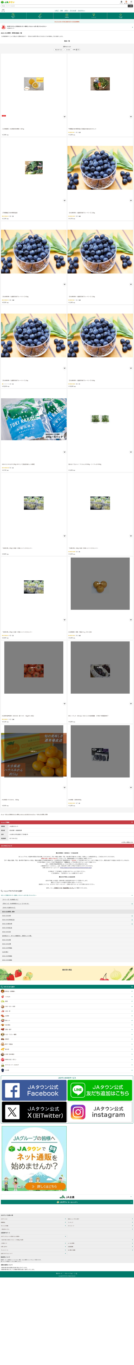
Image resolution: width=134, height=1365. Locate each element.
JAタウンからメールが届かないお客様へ (10, 1236)
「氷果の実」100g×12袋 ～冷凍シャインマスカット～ (17, 632)
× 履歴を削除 (6, 979)
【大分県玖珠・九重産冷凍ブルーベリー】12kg (15, 380)
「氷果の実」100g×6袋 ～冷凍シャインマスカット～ (83, 548)
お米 (61, 10)
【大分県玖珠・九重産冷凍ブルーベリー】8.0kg (81, 380)
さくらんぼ (73, 10)
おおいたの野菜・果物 (42, 814)
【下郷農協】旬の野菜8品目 (9, 213)
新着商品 (3, 1222)
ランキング (70, 1222)
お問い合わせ (4, 1246)
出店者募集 (70, 1246)
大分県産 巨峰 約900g (74, 800)
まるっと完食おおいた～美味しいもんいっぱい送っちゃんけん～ (20, 814)
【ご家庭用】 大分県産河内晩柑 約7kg (13, 129)
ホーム (2, 814)
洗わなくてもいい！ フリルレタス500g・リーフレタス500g (84, 464)
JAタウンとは (4, 1219)
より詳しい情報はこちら (127, 842)
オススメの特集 (4, 1225)
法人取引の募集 (71, 1250)
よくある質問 (71, 1243)
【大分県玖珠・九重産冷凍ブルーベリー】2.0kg (81, 213)
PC (76, 1273)
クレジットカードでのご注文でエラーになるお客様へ (67, 21)
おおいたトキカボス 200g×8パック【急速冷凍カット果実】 (18, 464)
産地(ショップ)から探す (73, 1219)
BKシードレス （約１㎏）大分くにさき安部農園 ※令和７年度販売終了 (88, 716)
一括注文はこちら (5, 1229)
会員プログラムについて (6, 1253)
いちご (57, 10)
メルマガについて (6, 846)
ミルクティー (81, 10)
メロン (66, 10)
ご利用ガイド (4, 1243)
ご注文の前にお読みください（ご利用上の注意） (12, 1239)
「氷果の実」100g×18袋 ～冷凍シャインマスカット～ (17, 548)
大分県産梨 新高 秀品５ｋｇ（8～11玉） (80, 632)
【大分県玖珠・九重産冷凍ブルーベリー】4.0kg (15, 296)
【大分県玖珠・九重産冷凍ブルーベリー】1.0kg (81, 296)
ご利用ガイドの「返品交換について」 (64, 888)
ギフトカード (71, 1225)
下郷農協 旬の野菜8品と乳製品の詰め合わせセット (82, 129)
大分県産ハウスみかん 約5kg (10, 800)
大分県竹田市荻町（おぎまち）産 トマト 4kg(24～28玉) (18, 716)
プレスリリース (4, 1250)
